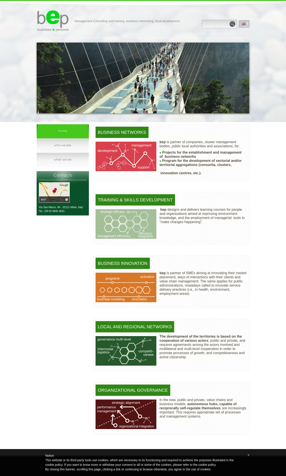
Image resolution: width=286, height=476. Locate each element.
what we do (63, 159)
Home (62, 131)
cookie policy (206, 464)
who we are (62, 145)
